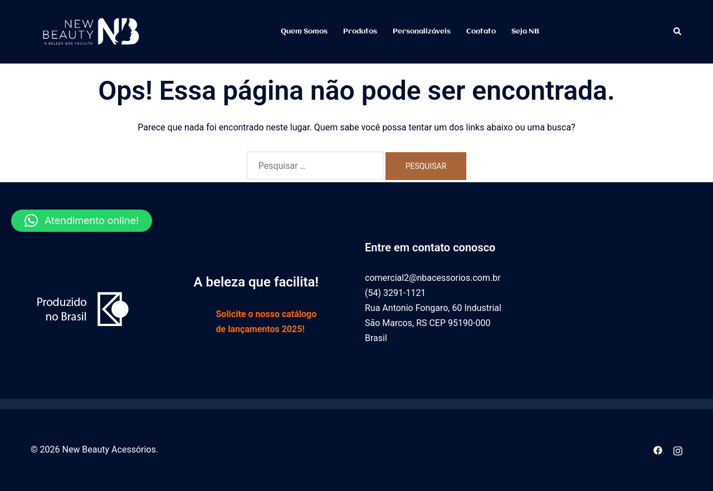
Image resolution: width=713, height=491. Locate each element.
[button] (677, 31)
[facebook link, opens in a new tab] (657, 449)
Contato (481, 31)
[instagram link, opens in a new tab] (677, 449)
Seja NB (525, 31)
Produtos (360, 31)
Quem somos (304, 31)
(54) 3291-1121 (395, 293)
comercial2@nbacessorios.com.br (433, 278)
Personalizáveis (422, 31)
